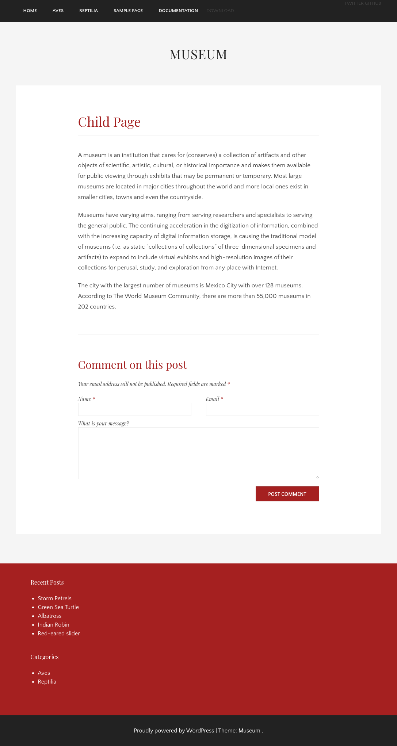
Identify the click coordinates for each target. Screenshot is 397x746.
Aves (58, 10)
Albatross (50, 616)
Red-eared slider (59, 633)
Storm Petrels (55, 598)
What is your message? (103, 423)
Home (30, 10)
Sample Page (128, 10)
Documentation (178, 10)
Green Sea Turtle (58, 607)
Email (214, 398)
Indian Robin (53, 624)
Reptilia (88, 10)
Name (86, 398)
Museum (198, 53)
